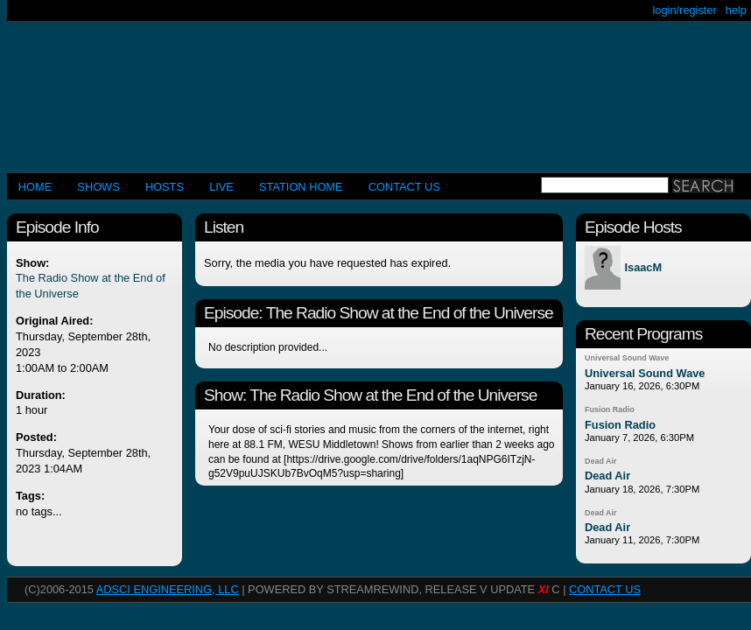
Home (35, 186)
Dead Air (601, 461)
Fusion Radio (610, 409)
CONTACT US (404, 186)
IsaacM (643, 268)
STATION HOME (301, 186)
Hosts (164, 186)
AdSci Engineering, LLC (167, 589)
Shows (98, 186)
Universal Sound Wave (627, 358)
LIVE (221, 186)
